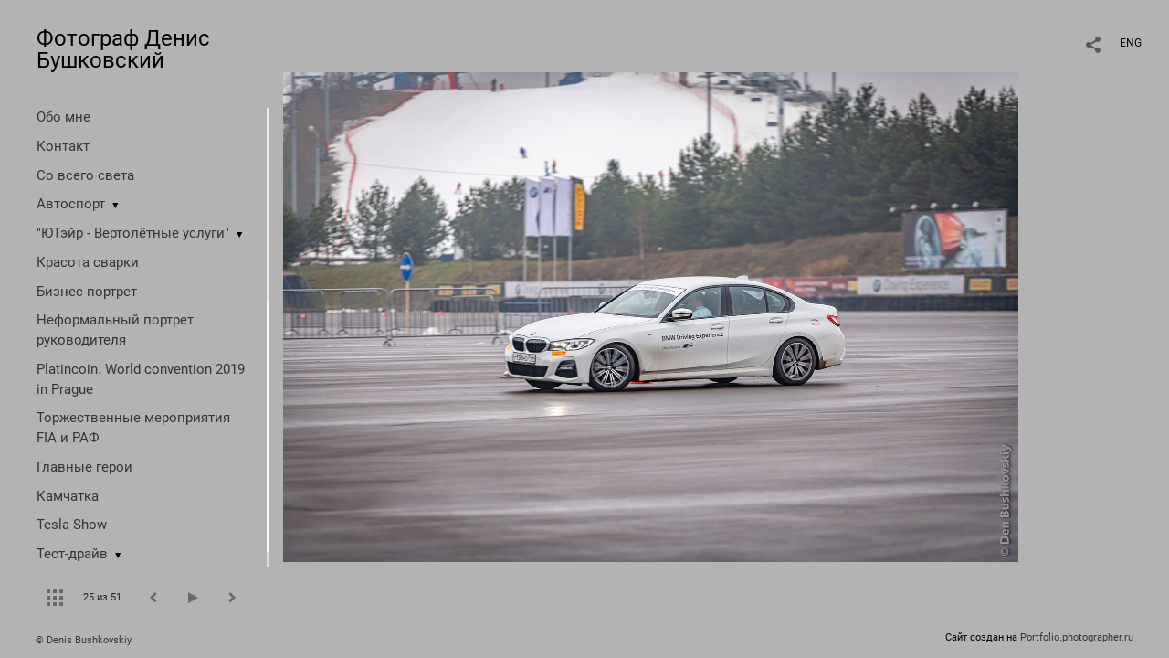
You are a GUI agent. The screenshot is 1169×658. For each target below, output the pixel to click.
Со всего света (85, 175)
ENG (1131, 43)
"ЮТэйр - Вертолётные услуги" (133, 233)
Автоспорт (71, 204)
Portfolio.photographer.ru (1076, 637)
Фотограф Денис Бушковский (123, 49)
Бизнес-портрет (87, 291)
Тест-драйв (72, 554)
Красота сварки (88, 262)
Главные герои (84, 467)
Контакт (63, 146)
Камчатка (68, 496)
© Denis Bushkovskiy (84, 640)
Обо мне (63, 117)
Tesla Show (72, 524)
